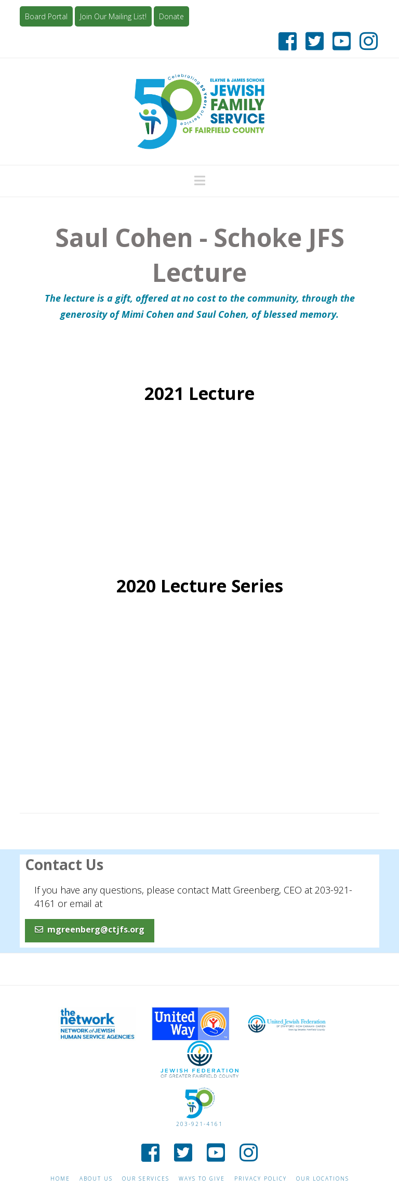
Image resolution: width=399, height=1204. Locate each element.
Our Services (145, 1178)
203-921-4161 (199, 1124)
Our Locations (322, 1178)
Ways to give (202, 1178)
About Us (96, 1178)
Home (60, 1178)
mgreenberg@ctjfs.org (89, 929)
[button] (199, 180)
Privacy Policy (260, 1178)
